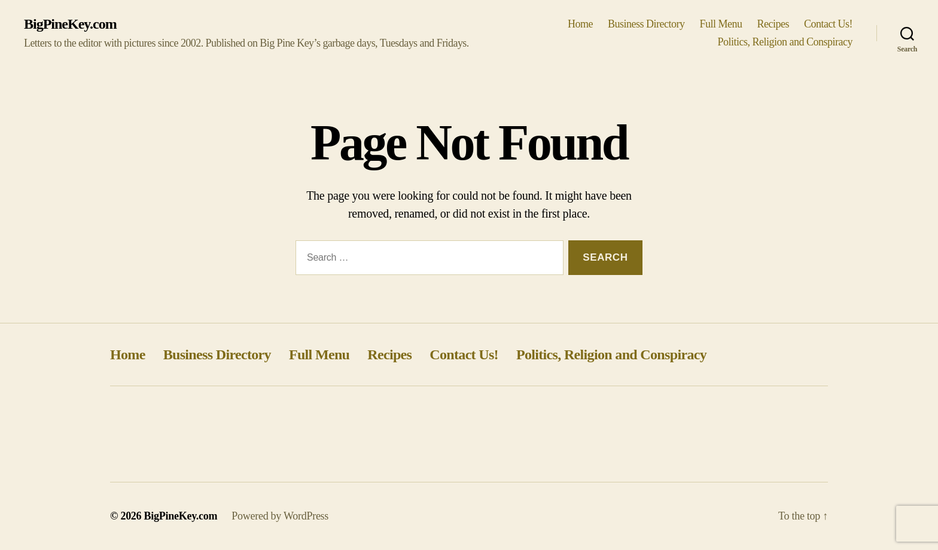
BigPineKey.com (70, 24)
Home (580, 24)
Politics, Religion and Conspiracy (784, 42)
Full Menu (720, 24)
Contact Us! (828, 24)
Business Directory (646, 24)
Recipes (773, 24)
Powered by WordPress (280, 516)
